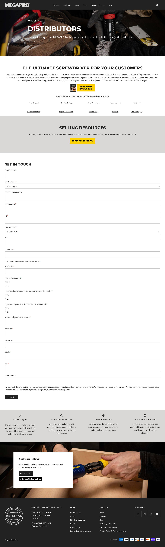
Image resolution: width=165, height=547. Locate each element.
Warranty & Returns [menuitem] (108, 523)
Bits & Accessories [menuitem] (77, 520)
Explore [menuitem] (56, 5)
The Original (34, 103)
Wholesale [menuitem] (67, 5)
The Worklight (136, 111)
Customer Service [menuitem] (98, 5)
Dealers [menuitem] (73, 523)
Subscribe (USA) (26, 473)
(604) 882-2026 (44, 523)
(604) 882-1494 (42, 526)
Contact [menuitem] (103, 516)
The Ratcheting (66, 103)
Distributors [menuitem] (75, 527)
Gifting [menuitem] (72, 516)
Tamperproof (115, 103)
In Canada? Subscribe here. (30, 479)
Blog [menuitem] (110, 5)
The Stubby (93, 111)
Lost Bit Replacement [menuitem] (108, 527)
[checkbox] (82, 284)
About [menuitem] (77, 5)
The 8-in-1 (137, 103)
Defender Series (33, 111)
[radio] (82, 295)
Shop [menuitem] (85, 5)
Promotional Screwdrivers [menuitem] (80, 531)
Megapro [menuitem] (104, 508)
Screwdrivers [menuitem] (75, 512)
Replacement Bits (66, 111)
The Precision (93, 103)
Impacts (115, 111)
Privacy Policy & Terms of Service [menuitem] (113, 531)
